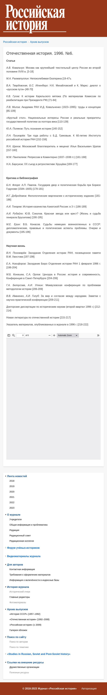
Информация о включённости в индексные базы (34, 580)
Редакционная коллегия (21, 541)
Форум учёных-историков (23, 547)
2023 (11, 508)
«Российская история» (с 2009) (25, 625)
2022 (11, 502)
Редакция (14, 530)
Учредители (15, 519)
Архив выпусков (39, 42)
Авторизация (89, 688)
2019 (11, 486)
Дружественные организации (24, 667)
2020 (11, 491)
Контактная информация (22, 569)
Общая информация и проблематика (28, 525)
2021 (11, 497)
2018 (11, 481)
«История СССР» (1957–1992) (24, 614)
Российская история (15, 42)
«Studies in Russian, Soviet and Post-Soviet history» (38, 654)
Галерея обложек (18, 630)
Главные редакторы (19, 597)
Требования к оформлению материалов (30, 574)
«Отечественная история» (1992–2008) (29, 619)
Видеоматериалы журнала (23, 556)
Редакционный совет (20, 535)
